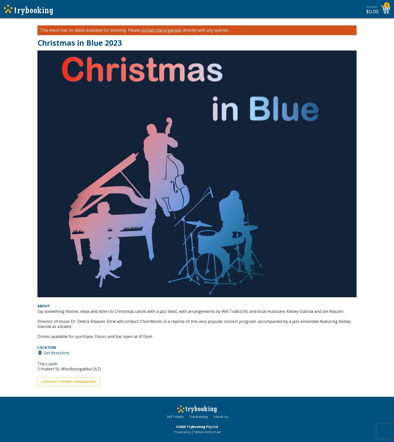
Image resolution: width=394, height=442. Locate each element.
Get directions (56, 353)
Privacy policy (182, 432)
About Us (221, 417)
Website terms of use (207, 432)
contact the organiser (161, 30)
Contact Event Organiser (68, 381)
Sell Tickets (175, 417)
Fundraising (199, 417)
